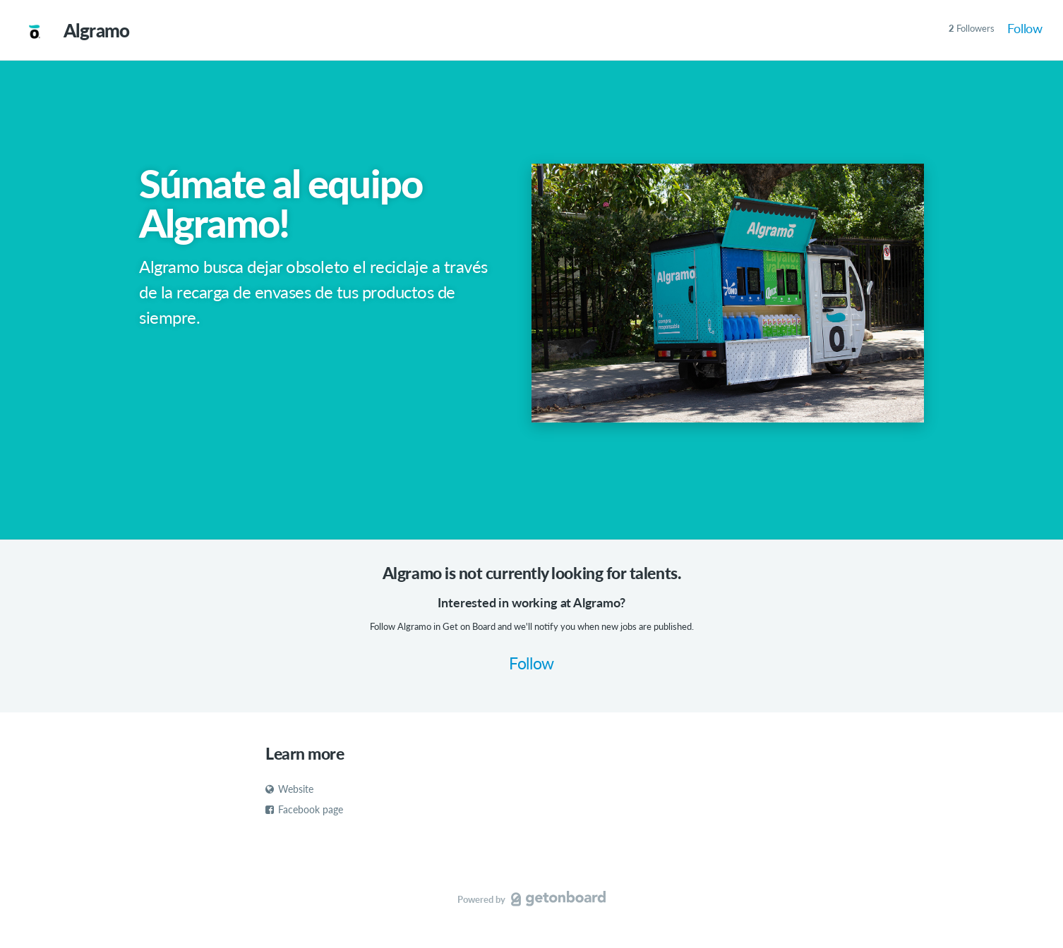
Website (289, 789)
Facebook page (304, 809)
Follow (1025, 28)
